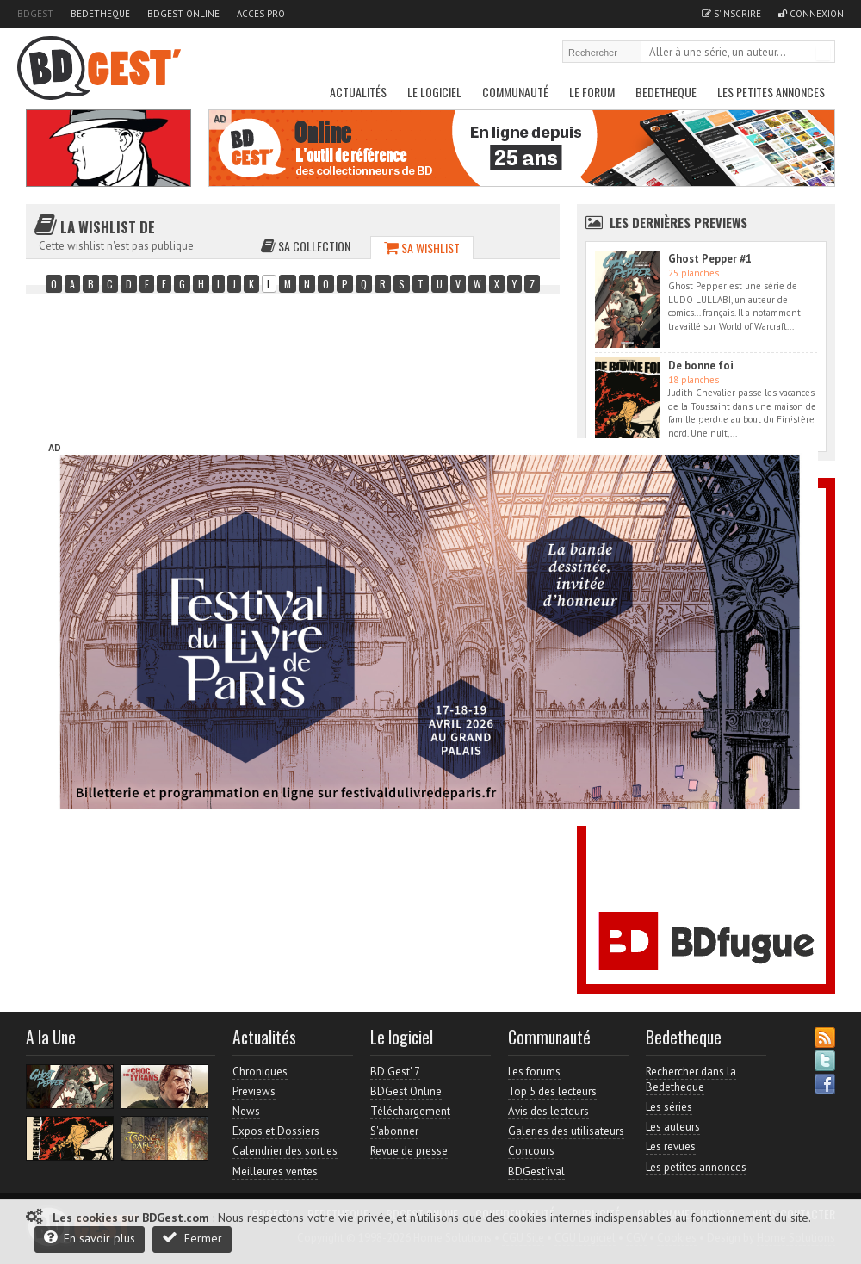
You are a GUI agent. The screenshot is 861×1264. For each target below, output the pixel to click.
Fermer (192, 1238)
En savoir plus (89, 1238)
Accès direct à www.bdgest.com (741, 424)
